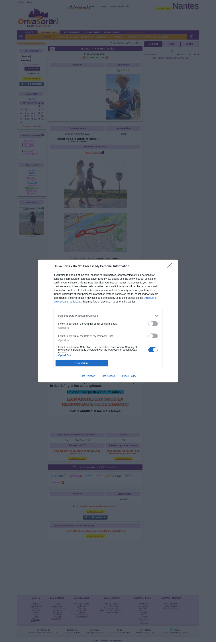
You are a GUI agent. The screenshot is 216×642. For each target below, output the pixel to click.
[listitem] (108, 316)
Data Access (108, 375)
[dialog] (108, 321)
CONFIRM (82, 363)
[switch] (153, 323)
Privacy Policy (128, 375)
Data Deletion (87, 375)
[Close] (170, 266)
